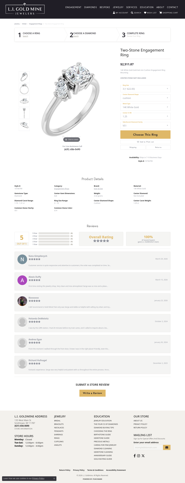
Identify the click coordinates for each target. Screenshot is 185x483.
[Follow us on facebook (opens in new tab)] (135, 456)
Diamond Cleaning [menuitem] (103, 448)
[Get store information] (23, 429)
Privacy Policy (140, 424)
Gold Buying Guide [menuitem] (103, 459)
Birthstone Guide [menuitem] (102, 434)
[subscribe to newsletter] (167, 447)
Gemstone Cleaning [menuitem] (103, 452)
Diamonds (90, 7)
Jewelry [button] (118, 7)
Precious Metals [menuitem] (101, 441)
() (72, 233)
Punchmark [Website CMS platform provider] (97, 479)
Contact (172, 7)
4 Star (35, 236)
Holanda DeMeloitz (38, 318)
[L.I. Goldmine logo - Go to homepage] (25, 9)
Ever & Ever (98, 188)
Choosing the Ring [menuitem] (103, 431)
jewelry (17, 24)
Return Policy (140, 427)
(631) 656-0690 (72, 149)
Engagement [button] (73, 7)
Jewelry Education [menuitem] (103, 420)
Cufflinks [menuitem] (58, 441)
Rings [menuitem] (56, 438)
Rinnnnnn (34, 297)
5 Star (35, 233)
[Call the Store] (21, 425)
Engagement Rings (35, 24)
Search (25, 36)
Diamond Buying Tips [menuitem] (104, 427)
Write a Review (92, 393)
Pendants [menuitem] (58, 431)
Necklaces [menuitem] (59, 427)
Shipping (133, 147)
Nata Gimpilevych (38, 256)
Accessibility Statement (116, 470)
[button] (120, 13)
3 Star (35, 239)
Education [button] (147, 7)
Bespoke (105, 7)
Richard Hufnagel (38, 360)
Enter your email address (146, 442)
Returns (158, 147)
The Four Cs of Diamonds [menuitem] (106, 424)
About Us (138, 420)
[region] (71, 101)
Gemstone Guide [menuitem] (101, 438)
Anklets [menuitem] (58, 445)
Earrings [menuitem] (58, 434)
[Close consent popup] (54, 478)
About (160, 7)
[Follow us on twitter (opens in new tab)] (143, 456)
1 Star (35, 244)
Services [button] (131, 7)
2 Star (35, 241)
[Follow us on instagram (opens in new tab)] (138, 456)
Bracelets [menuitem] (59, 424)
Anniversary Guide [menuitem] (103, 455)
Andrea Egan (35, 339)
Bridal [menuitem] (57, 420)
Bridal (24, 24)
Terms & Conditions (95, 470)
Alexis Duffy (35, 276)
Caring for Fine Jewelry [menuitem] (105, 445)
